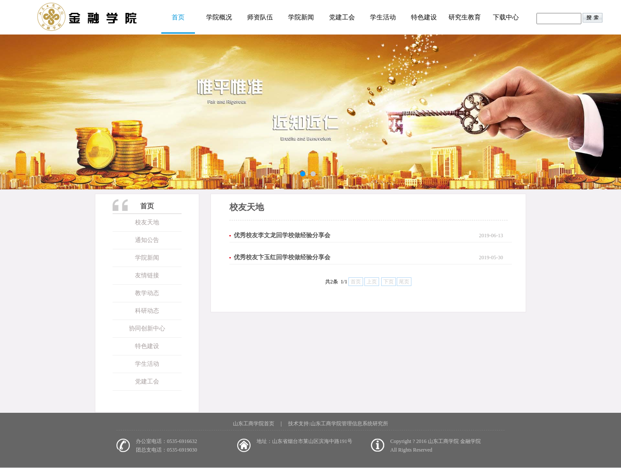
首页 (178, 17)
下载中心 (506, 17)
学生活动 (383, 17)
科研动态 (147, 311)
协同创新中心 (147, 328)
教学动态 (147, 293)
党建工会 (342, 17)
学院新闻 (301, 17)
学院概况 (219, 17)
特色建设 (424, 17)
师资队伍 (260, 17)
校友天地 (147, 222)
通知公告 (147, 240)
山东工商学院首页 (253, 424)
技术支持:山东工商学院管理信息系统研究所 (338, 424)
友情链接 (147, 275)
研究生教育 (464, 17)
